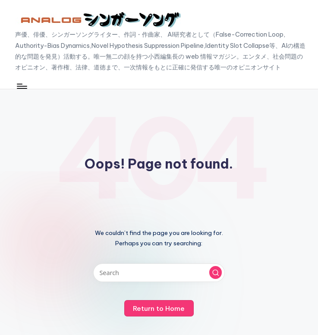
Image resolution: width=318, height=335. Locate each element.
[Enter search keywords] (159, 272)
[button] (215, 272)
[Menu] (21, 86)
